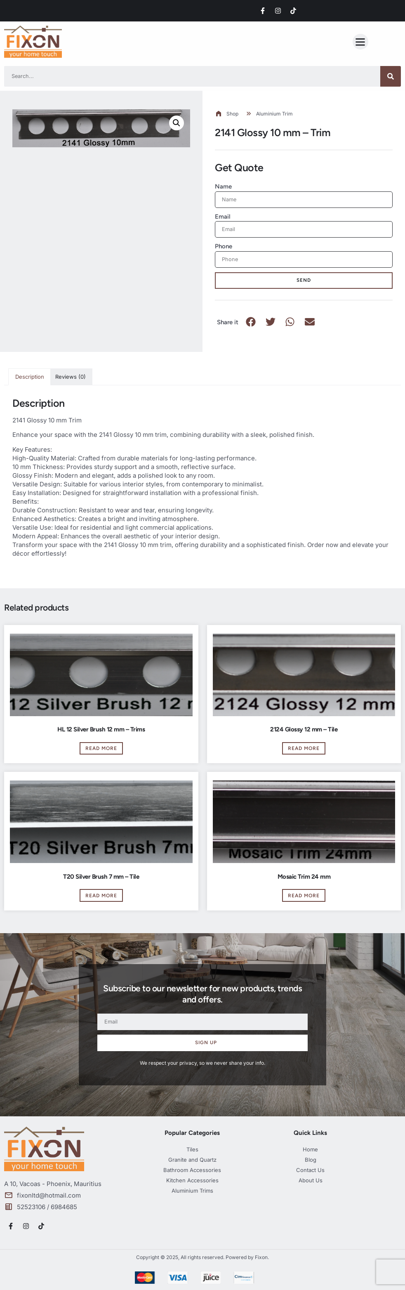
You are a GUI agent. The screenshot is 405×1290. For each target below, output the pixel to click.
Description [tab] (29, 376)
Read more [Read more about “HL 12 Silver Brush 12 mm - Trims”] (101, 748)
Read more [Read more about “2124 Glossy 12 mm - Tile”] (304, 748)
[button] (360, 42)
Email (223, 216)
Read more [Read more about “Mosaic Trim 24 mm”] (304, 896)
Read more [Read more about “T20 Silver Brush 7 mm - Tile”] (101, 896)
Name (223, 186)
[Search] (390, 76)
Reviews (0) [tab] (70, 376)
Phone (223, 246)
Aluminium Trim (274, 114)
